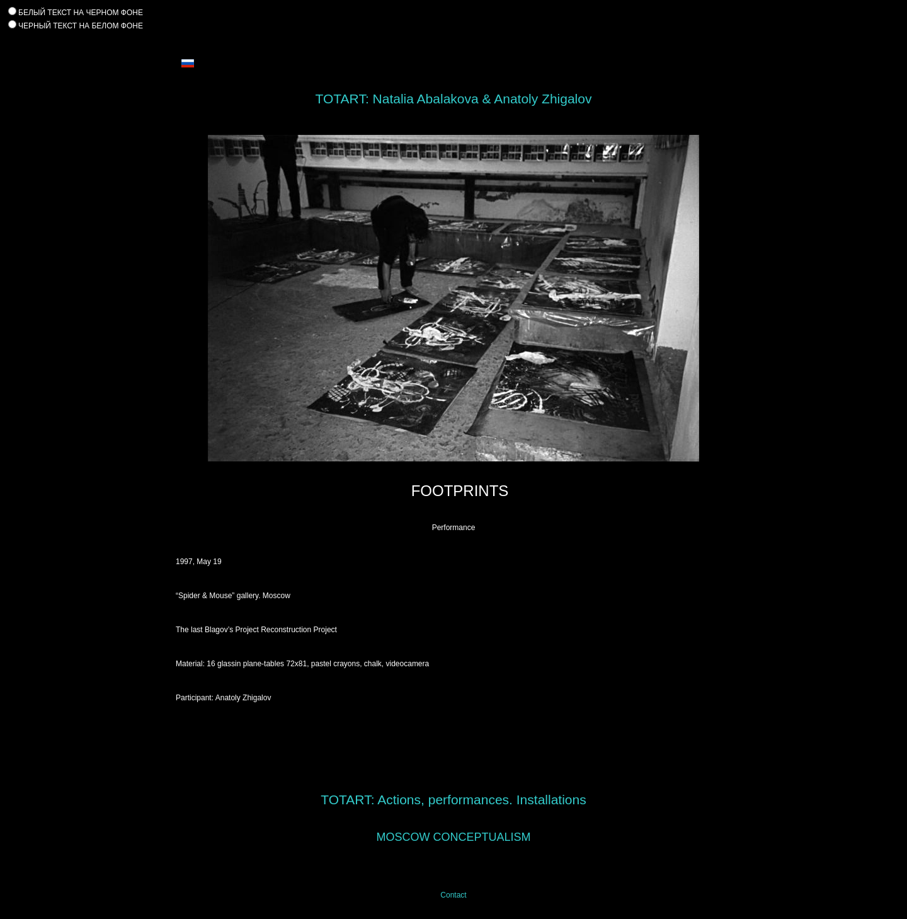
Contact (453, 895)
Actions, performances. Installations (481, 799)
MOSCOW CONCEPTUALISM (453, 837)
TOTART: (347, 799)
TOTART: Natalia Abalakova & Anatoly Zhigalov (454, 98)
